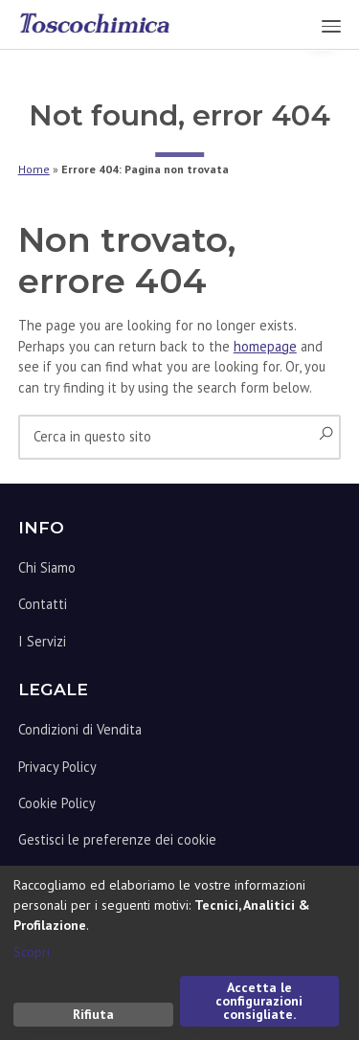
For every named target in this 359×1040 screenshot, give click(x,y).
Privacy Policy (57, 766)
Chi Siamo (47, 567)
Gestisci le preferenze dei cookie (117, 839)
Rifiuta (93, 1014)
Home (34, 169)
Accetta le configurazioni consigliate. (259, 1001)
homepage (265, 346)
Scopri (31, 952)
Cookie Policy (57, 803)
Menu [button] (322, 25)
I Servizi (42, 641)
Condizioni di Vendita (80, 729)
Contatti (42, 604)
